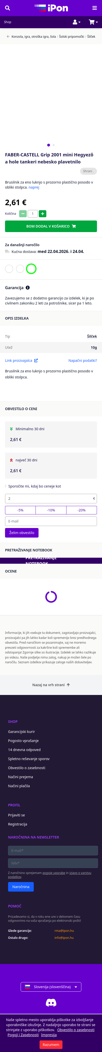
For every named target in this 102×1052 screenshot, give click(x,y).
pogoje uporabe (54, 873)
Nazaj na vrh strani (51, 684)
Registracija (17, 824)
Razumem (51, 1044)
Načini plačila (19, 785)
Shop (7, 22)
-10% (51, 510)
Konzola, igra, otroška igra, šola (31, 37)
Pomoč (14, 906)
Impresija (49, 1034)
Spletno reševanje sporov (29, 758)
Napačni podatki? (83, 360)
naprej (33, 187)
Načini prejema (20, 776)
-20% (82, 510)
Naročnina (20, 886)
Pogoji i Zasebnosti (23, 1034)
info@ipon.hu (64, 938)
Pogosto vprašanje (23, 740)
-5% (20, 510)
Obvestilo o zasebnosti (26, 767)
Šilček (90, 37)
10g (94, 347)
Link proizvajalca (21, 360)
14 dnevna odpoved (24, 749)
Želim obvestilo (21, 532)
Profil (14, 805)
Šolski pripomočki (70, 37)
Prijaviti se (16, 815)
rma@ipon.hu (64, 931)
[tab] (48, 145)
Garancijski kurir (21, 731)
